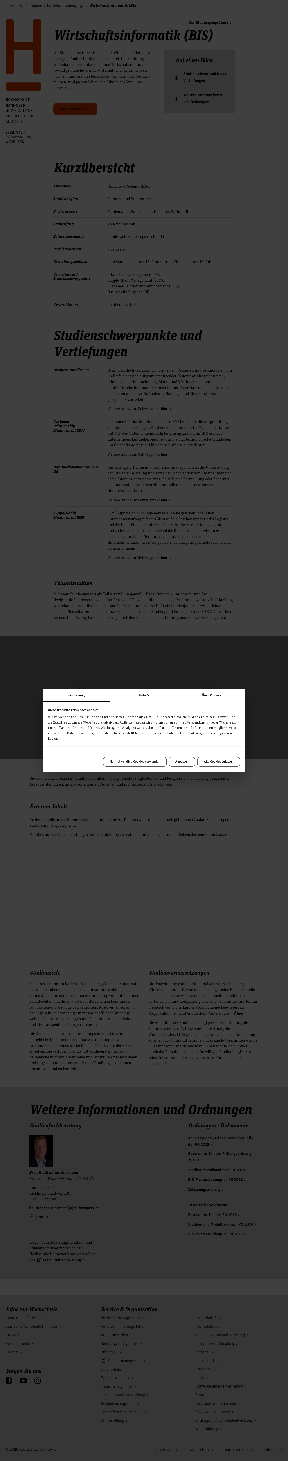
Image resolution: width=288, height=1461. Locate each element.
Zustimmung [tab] (77, 695)
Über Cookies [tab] (211, 695)
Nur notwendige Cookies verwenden (135, 762)
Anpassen (182, 762)
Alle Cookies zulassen (219, 762)
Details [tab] (144, 695)
